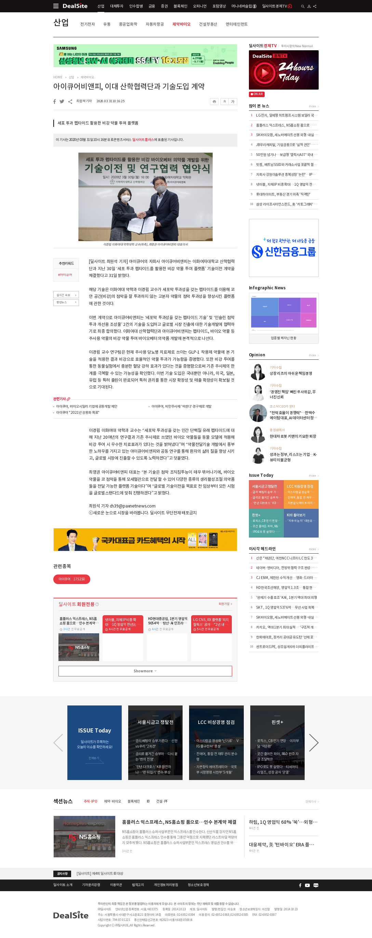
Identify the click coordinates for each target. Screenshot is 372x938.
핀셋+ (256, 515)
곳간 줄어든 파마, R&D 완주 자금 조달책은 (267, 526)
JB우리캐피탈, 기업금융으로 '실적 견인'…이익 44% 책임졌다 (298, 145)
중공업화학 (128, 24)
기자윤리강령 (91, 885)
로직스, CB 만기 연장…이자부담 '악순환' (267, 521)
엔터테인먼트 (237, 24)
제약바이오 (181, 24)
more (68, 399)
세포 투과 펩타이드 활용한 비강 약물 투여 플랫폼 (97, 123)
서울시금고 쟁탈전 (264, 486)
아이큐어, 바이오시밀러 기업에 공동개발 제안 (86, 407)
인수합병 (136, 6)
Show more (146, 671)
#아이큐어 (65, 275)
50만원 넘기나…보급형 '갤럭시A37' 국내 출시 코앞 (291, 155)
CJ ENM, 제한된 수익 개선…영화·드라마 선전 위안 (291, 578)
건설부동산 (208, 24)
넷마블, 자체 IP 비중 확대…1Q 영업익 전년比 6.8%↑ (293, 184)
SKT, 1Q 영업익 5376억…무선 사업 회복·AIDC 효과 (293, 607)
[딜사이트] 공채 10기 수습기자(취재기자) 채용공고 (111, 873)
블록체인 (180, 6)
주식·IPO (90, 801)
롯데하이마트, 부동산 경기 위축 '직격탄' (283, 194)
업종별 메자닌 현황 (283, 338)
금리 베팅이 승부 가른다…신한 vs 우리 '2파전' (267, 492)
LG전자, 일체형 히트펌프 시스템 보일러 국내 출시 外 (292, 115)
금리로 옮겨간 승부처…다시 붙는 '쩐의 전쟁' (267, 497)
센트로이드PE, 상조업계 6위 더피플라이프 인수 (288, 647)
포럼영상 (219, 6)
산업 (100, 6)
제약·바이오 (112, 801)
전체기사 (310, 801)
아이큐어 (71, 579)
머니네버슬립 (243, 6)
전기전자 (87, 24)
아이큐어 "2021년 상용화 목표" (77, 413)
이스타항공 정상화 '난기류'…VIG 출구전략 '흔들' (302, 492)
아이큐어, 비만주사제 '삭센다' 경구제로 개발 (181, 407)
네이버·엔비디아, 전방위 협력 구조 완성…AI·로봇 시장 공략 (297, 568)
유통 (107, 24)
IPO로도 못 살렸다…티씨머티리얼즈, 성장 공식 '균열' (267, 531)
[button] (313, 743)
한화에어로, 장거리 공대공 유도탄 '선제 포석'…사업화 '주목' (297, 637)
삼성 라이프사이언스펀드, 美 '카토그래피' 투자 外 (290, 204)
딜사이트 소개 (62, 885)
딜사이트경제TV (277, 6)
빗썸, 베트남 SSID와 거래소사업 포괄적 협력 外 (288, 164)
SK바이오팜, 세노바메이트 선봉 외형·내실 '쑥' (287, 135)
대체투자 (116, 6)
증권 (164, 6)
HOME (57, 77)
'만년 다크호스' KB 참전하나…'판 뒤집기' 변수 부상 (267, 503)
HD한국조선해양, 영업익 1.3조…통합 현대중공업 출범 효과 (297, 587)
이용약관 (116, 885)
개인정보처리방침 (166, 885)
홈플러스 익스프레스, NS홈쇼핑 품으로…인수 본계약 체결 (295, 125)
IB (148, 801)
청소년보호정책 (198, 885)
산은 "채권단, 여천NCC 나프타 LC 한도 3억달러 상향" (293, 558)
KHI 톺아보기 (296, 515)
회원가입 (223, 604)
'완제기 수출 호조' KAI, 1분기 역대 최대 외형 (286, 597)
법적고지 (138, 885)
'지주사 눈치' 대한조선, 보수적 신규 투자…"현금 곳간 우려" (302, 521)
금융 (152, 6)
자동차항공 (155, 24)
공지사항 (62, 874)
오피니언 (200, 6)
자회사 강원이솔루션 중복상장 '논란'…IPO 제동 (288, 174)
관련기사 (59, 399)
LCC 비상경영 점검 (300, 486)
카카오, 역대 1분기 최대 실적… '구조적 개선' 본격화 (291, 627)
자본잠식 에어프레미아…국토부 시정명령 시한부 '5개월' (302, 503)
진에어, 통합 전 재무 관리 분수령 (302, 497)
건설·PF (162, 801)
